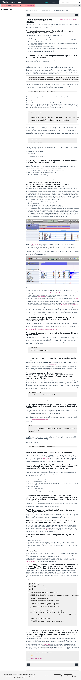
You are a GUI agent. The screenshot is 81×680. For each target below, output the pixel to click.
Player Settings (52, 364)
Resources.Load (65, 304)
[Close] (75, 676)
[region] (40, 675)
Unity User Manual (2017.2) (32, 10)
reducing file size (41, 296)
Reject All (57, 676)
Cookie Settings (47, 676)
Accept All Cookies (67, 676)
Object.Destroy (74, 304)
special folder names (54, 648)
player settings (53, 292)
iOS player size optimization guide (54, 369)
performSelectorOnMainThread (42, 529)
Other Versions (73, 19)
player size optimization (64, 292)
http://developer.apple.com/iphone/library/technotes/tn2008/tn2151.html (43, 329)
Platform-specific (44, 10)
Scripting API (53, 2)
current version (30, 5)
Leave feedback (64, 19)
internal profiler (35, 244)
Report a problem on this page (35, 658)
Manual (46, 2)
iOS (51, 10)
